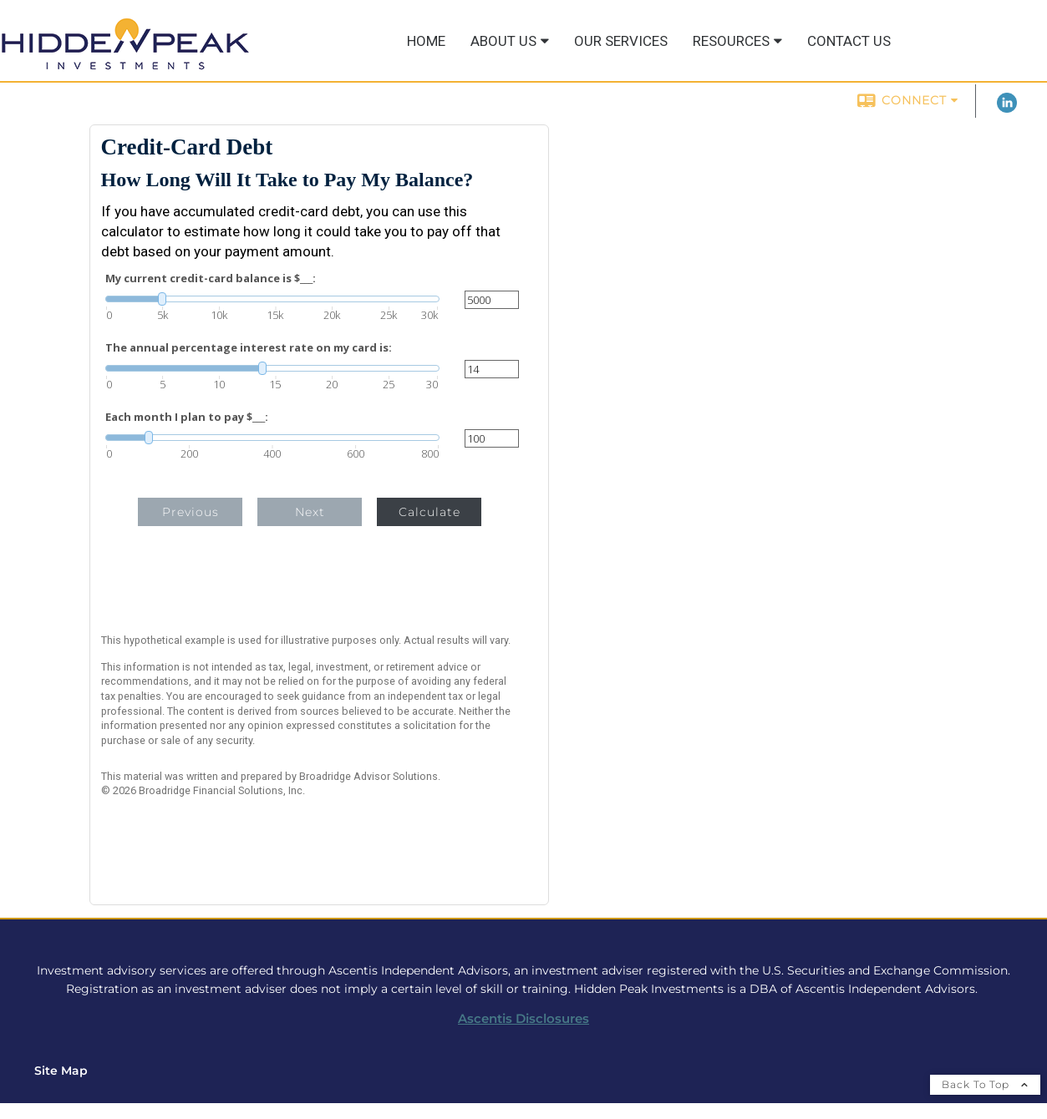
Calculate (429, 511)
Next (310, 511)
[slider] (272, 299)
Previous (190, 511)
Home (426, 41)
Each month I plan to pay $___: (186, 417)
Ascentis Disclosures (523, 1018)
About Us (503, 41)
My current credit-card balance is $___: (210, 278)
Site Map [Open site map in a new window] (61, 1070)
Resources (731, 41)
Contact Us (849, 41)
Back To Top (985, 1084)
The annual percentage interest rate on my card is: (248, 347)
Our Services (621, 41)
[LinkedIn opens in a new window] (1007, 108)
